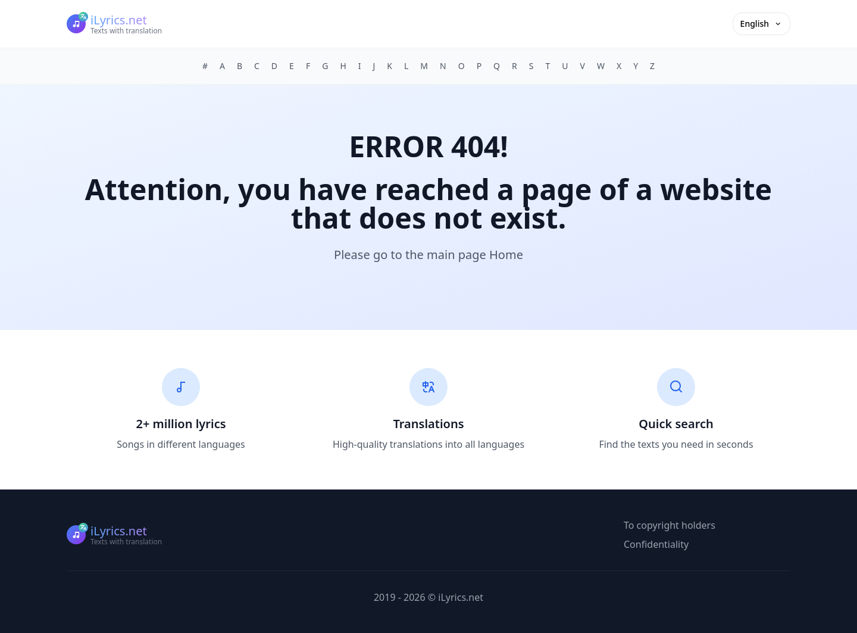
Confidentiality (656, 544)
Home (506, 255)
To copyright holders (669, 525)
